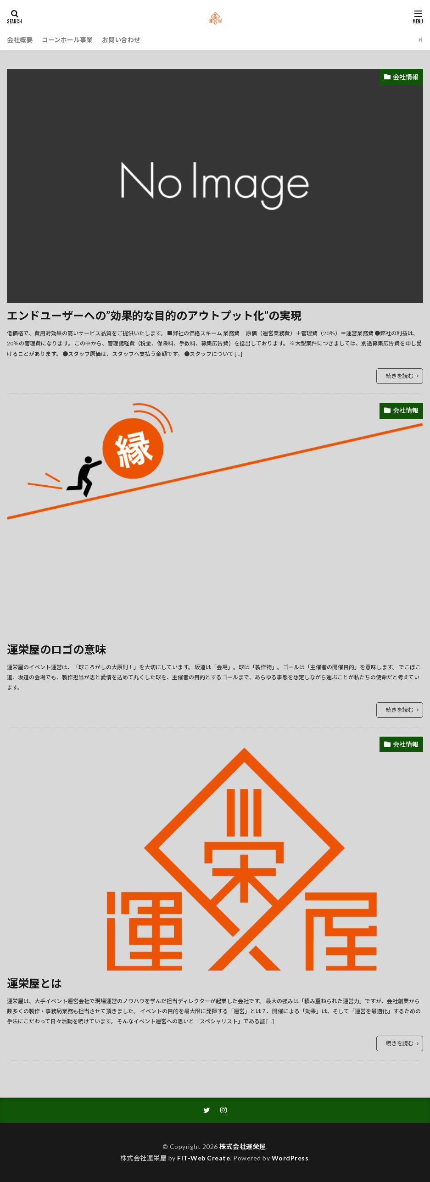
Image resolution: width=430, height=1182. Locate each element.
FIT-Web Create (203, 1158)
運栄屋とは (34, 983)
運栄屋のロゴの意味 (56, 649)
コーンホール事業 (67, 40)
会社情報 (406, 77)
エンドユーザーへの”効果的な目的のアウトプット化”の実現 (154, 315)
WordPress (290, 1158)
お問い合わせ (121, 40)
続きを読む (399, 375)
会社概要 (20, 40)
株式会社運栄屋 (242, 1146)
